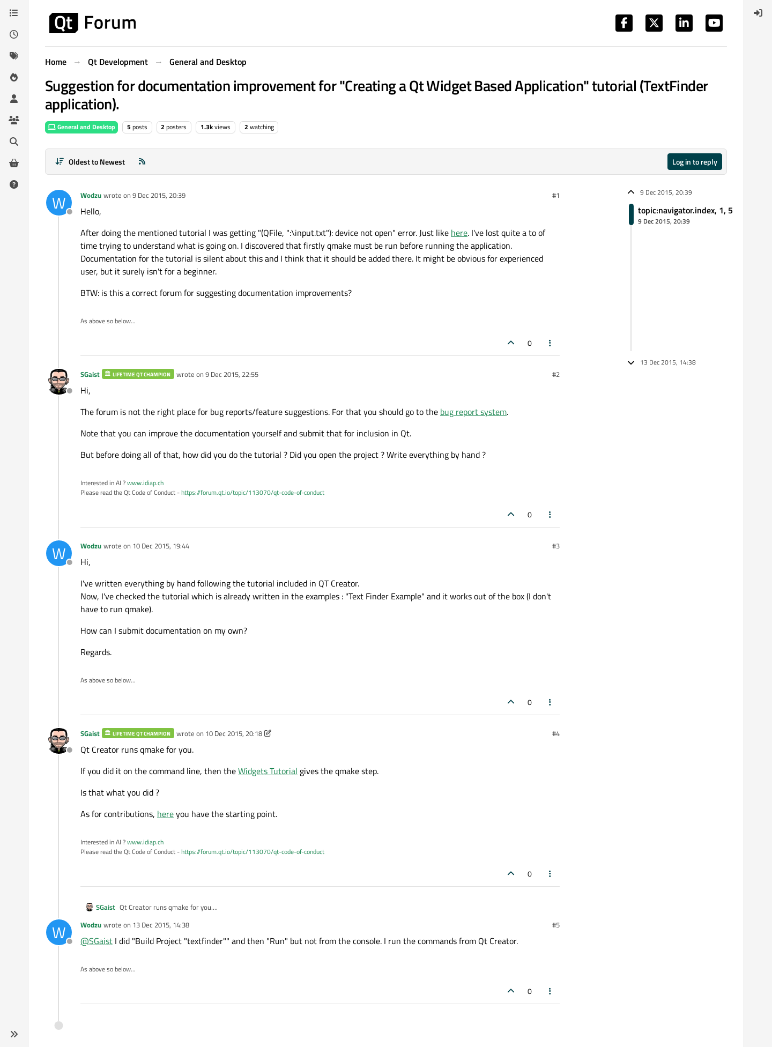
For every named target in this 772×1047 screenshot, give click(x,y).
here (459, 232)
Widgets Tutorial (268, 770)
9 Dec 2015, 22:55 (231, 374)
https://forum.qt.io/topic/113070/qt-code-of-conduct (252, 492)
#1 (556, 195)
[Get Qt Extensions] (14, 163)
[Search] (14, 141)
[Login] (758, 12)
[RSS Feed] (142, 161)
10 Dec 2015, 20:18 (233, 733)
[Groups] (14, 120)
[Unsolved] (14, 184)
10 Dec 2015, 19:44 (160, 545)
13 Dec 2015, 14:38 (160, 924)
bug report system (473, 411)
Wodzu (90, 195)
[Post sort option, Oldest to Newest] (90, 161)
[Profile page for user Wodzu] (59, 203)
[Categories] (14, 12)
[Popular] (14, 77)
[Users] (14, 98)
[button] (14, 1034)
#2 (556, 374)
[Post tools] (550, 343)
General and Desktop (81, 127)
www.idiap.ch (145, 483)
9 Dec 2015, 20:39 (158, 195)
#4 (556, 733)
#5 (556, 924)
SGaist (90, 374)
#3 (556, 545)
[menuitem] (758, 12)
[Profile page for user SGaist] (59, 382)
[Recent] (14, 34)
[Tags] (14, 55)
